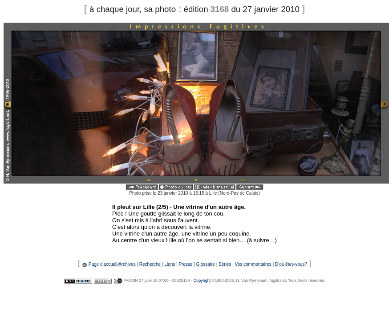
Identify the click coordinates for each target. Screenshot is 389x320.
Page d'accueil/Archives (112, 264)
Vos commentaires (253, 264)
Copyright (202, 280)
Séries (225, 264)
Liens (169, 264)
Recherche (150, 264)
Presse (185, 264)
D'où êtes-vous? (291, 264)
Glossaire (205, 264)
